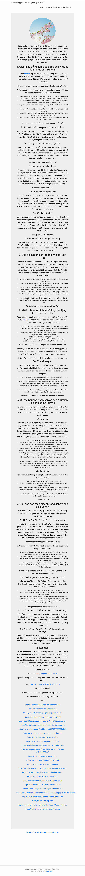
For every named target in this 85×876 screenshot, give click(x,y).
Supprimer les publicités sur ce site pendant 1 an (42, 832)
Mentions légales (48, 871)
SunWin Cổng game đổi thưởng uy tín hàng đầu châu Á (56, 7)
